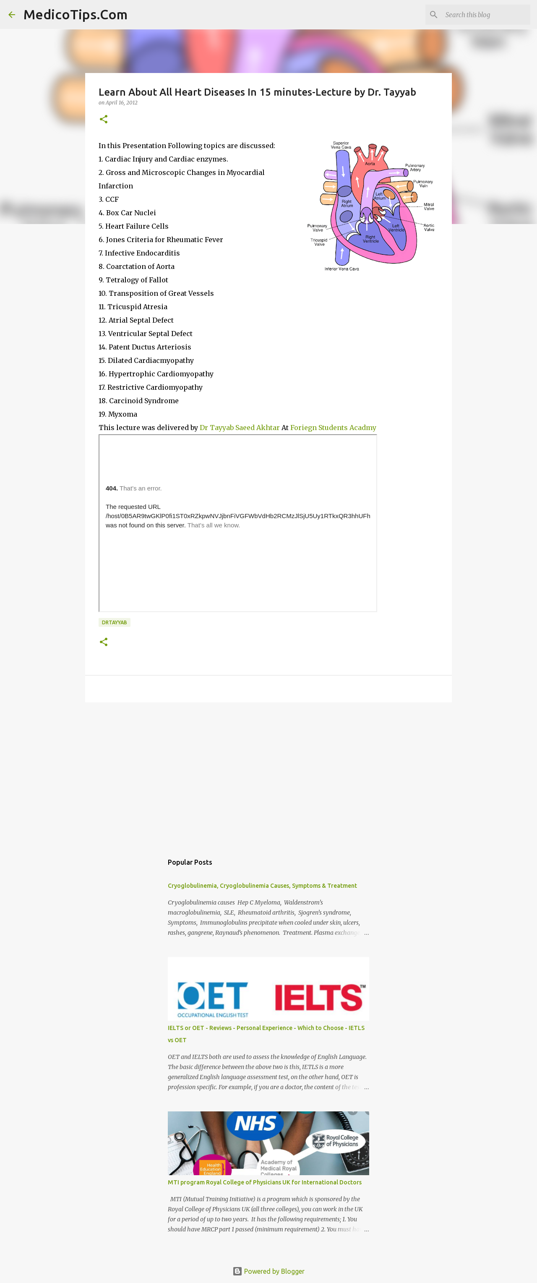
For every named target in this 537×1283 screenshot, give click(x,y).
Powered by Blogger (268, 1271)
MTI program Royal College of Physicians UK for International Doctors (265, 1182)
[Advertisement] (268, 773)
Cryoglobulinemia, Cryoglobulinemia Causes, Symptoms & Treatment (262, 885)
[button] (104, 119)
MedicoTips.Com (75, 14)
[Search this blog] (486, 15)
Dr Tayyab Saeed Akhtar (239, 427)
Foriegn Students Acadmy (333, 427)
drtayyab (114, 622)
